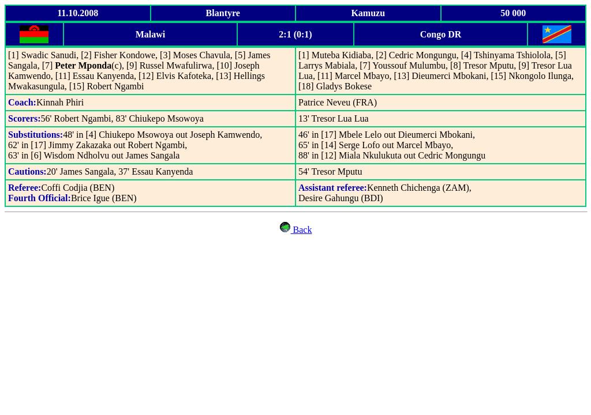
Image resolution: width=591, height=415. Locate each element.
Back (301, 230)
